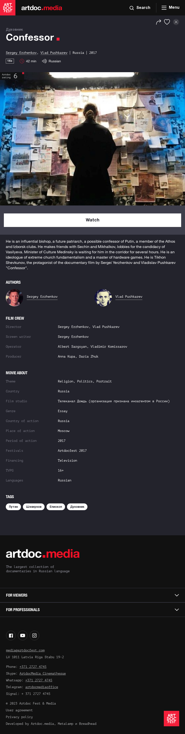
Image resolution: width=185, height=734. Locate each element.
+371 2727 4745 (33, 667)
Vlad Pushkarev (128, 296)
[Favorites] (167, 22)
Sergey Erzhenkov (42, 296)
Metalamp (65, 724)
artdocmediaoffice (41, 687)
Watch (92, 220)
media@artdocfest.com (25, 650)
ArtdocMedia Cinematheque (43, 673)
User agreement (19, 710)
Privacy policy (19, 717)
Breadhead (87, 724)
